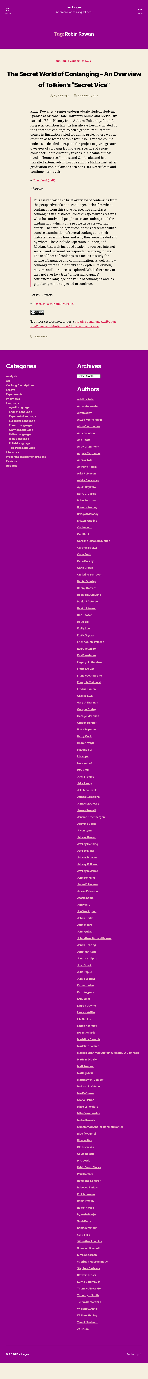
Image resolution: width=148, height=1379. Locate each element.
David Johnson (86, 624)
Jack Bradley (85, 793)
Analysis (11, 392)
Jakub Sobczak (87, 806)
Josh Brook (84, 981)
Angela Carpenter (89, 469)
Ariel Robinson (86, 489)
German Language (21, 446)
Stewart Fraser (86, 1291)
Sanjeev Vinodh (87, 1244)
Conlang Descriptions (20, 401)
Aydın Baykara (86, 503)
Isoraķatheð (85, 779)
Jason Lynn (84, 846)
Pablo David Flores (89, 1183)
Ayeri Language (19, 423)
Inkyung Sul (84, 766)
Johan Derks (85, 934)
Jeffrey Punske (87, 873)
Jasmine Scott (86, 840)
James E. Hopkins (88, 813)
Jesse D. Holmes (87, 900)
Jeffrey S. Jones (87, 887)
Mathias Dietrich (87, 1075)
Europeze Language (22, 437)
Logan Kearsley (87, 1042)
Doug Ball (83, 638)
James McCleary (88, 819)
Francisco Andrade (89, 691)
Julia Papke (84, 988)
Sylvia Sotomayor (88, 1298)
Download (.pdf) (46, 192)
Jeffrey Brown (86, 853)
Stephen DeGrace (88, 1284)
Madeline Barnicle (88, 1055)
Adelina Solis (85, 415)
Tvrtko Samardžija (89, 1318)
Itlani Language (19, 455)
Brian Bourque (86, 516)
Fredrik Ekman (86, 705)
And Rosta (83, 456)
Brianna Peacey (87, 523)
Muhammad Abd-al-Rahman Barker (100, 1143)
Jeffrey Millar (86, 867)
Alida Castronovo (88, 442)
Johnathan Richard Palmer (94, 954)
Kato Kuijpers (85, 1008)
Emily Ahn (83, 644)
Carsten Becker (87, 563)
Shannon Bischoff (88, 1264)
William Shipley (87, 1331)
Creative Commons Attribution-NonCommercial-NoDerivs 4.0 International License (72, 338)
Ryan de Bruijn (86, 1230)
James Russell (86, 826)
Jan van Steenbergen (91, 833)
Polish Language (19, 459)
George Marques (88, 732)
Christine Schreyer (89, 590)
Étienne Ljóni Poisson (90, 658)
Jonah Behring (86, 961)
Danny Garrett (86, 604)
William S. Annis (87, 1325)
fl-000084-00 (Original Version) (56, 316)
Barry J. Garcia (86, 510)
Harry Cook (84, 752)
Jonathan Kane (87, 968)
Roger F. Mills (85, 1224)
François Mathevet (89, 698)
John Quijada (85, 947)
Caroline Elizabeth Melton (93, 557)
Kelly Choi (83, 1015)
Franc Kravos (85, 685)
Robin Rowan (42, 352)
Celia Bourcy (85, 577)
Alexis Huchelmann (89, 436)
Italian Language (20, 450)
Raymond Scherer (89, 1197)
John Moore (84, 941)
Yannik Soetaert (87, 1338)
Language (12, 419)
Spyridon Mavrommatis (92, 1277)
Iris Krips (82, 772)
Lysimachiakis (86, 1048)
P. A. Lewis (83, 1176)
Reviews (11, 477)
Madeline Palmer (88, 1062)
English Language (67, 62)
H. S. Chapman (86, 745)
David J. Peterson (88, 617)
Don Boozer (84, 631)
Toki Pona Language (22, 464)
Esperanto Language (22, 432)
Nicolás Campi (86, 1149)
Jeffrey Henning (87, 860)
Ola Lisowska (85, 1163)
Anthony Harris (87, 483)
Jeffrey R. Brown (88, 880)
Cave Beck (84, 570)
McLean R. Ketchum (89, 1102)
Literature (12, 468)
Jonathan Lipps (87, 974)
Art (8, 397)
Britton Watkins (87, 537)
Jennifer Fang (86, 894)
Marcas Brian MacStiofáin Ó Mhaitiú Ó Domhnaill (108, 1069)
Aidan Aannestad (88, 422)
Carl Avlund (84, 543)
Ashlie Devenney (88, 496)
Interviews (13, 415)
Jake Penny (84, 799)
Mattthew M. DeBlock (90, 1096)
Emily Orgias (85, 651)
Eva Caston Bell (87, 665)
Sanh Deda (84, 1237)
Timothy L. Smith (88, 1311)
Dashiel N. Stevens (89, 611)
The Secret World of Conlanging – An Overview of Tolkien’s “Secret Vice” (74, 84)
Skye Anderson (87, 1271)
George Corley (86, 725)
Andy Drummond (88, 462)
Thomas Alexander (89, 1304)
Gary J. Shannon (87, 718)
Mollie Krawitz (86, 1136)
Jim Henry (83, 920)
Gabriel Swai (85, 712)
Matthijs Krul (85, 1089)
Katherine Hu (85, 1001)
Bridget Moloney (88, 530)
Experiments (14, 410)
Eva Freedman (86, 671)
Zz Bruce (83, 1345)
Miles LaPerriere (87, 1123)
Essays (88, 62)
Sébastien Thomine (89, 1257)
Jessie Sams (85, 914)
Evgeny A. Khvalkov (89, 678)
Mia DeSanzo (85, 1109)
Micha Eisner (85, 1116)
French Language (20, 441)
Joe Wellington (86, 927)
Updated (11, 482)
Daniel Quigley (86, 597)
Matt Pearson (85, 1082)
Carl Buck (83, 550)
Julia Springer (86, 995)
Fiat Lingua (74, 7)
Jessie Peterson (87, 907)
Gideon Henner (87, 739)
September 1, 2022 (88, 107)
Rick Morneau (86, 1210)
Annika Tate (85, 476)
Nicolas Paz (84, 1156)
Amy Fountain (86, 449)
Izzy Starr (83, 786)
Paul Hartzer (85, 1190)
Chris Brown (85, 584)
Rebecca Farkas (87, 1203)
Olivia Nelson (85, 1170)
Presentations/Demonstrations (26, 473)
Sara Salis (83, 1251)
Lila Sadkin (84, 1035)
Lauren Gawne (86, 1022)
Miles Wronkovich (88, 1129)
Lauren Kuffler (86, 1028)
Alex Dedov (84, 429)
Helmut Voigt (85, 759)
